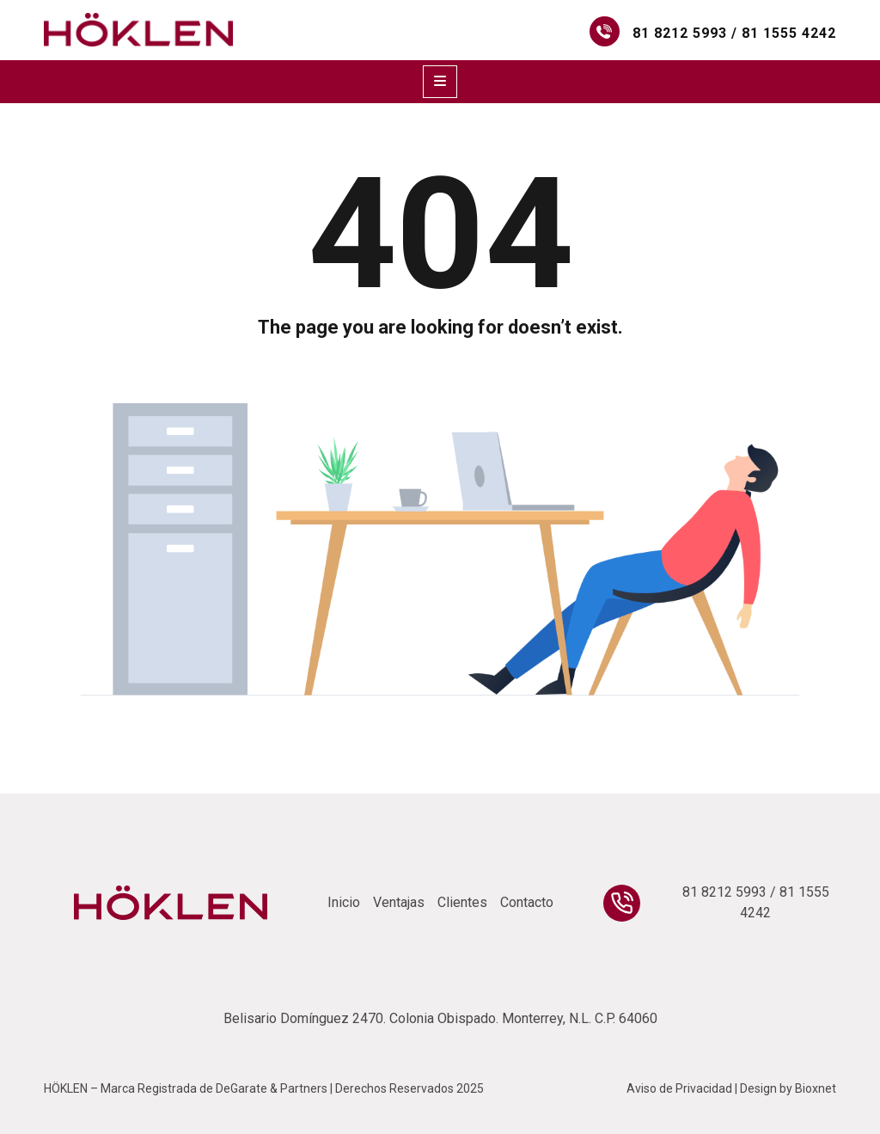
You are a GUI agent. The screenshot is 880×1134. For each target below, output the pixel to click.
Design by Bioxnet (788, 1088)
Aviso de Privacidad (679, 1088)
